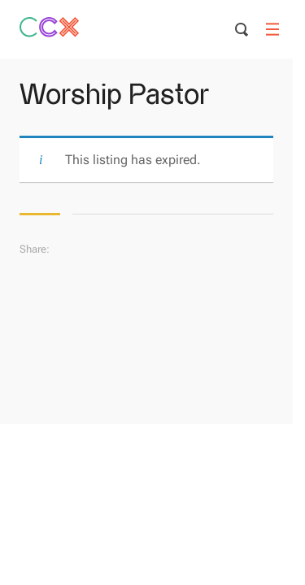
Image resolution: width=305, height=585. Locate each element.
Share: (35, 249)
